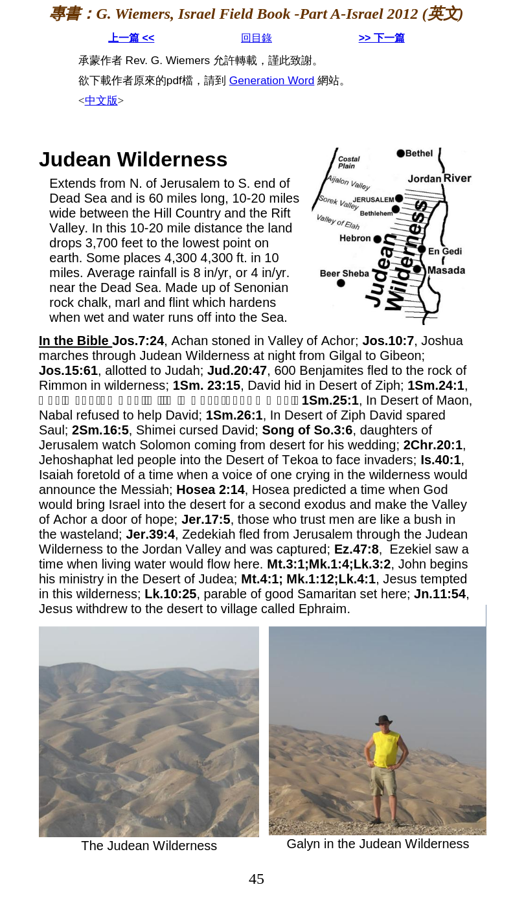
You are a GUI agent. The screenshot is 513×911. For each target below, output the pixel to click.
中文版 (101, 101)
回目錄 (256, 37)
